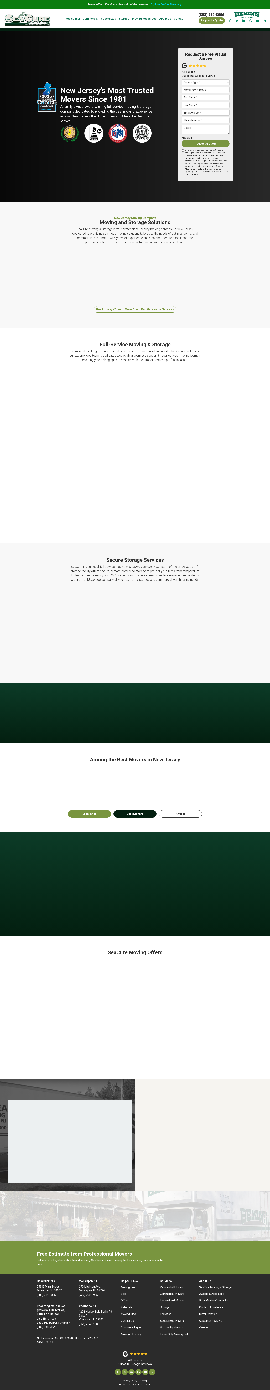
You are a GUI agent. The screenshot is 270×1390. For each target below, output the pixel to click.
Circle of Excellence (211, 1307)
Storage (164, 1307)
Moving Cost (128, 1287)
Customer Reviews (210, 1320)
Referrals (126, 1307)
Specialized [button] (112, 18)
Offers (125, 1300)
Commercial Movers (172, 1293)
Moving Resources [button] (148, 18)
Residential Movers (172, 1287)
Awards (180, 814)
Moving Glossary (131, 1334)
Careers (204, 1327)
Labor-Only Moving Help (174, 1334)
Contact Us (127, 1320)
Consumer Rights (131, 1327)
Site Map (143, 1380)
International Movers (172, 1300)
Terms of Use (219, 172)
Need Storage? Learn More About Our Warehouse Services (135, 309)
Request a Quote (206, 143)
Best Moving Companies (214, 1300)
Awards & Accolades (211, 1293)
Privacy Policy (191, 174)
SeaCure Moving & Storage (215, 1287)
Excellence (89, 814)
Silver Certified (208, 1314)
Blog (123, 1293)
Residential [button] (77, 18)
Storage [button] (128, 18)
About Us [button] (169, 18)
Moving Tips (128, 1314)
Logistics (165, 1314)
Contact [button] (183, 18)
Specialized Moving (172, 1320)
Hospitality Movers (171, 1327)
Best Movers (135, 814)
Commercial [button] (95, 18)
